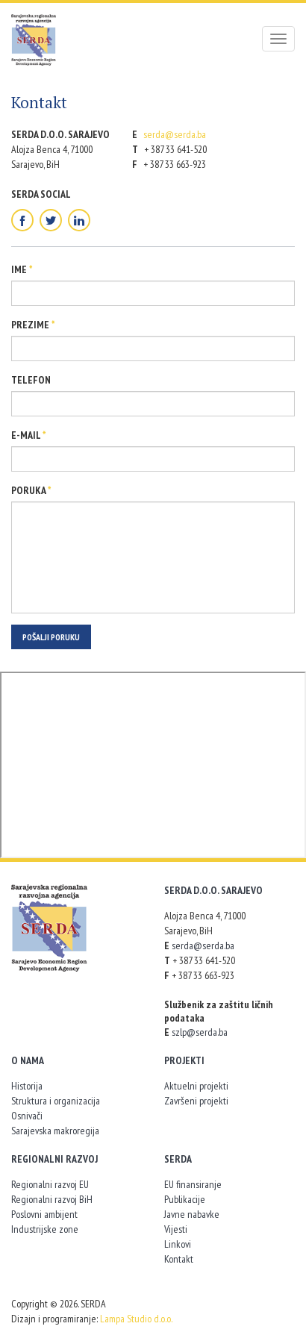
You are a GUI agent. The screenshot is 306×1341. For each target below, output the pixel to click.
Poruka (31, 490)
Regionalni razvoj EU (50, 1184)
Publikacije (184, 1199)
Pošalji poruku (51, 637)
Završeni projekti (196, 1100)
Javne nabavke (191, 1214)
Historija (27, 1086)
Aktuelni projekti (196, 1086)
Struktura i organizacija (55, 1100)
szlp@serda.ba (200, 1032)
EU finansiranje (193, 1184)
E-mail (28, 435)
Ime (22, 269)
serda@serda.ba (174, 134)
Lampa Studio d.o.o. (136, 1318)
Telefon (31, 380)
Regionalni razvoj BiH (52, 1199)
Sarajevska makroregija (55, 1130)
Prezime (33, 324)
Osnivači (27, 1115)
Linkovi (177, 1244)
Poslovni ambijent (44, 1214)
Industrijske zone (44, 1229)
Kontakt (178, 1259)
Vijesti (175, 1229)
